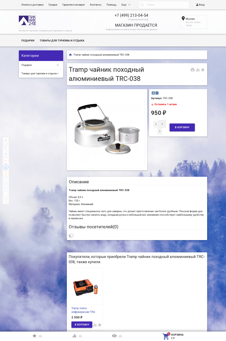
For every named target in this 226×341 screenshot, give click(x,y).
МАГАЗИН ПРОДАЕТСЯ (136, 25)
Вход (200, 4)
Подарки (27, 40)
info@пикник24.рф (138, 19)
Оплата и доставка (32, 4)
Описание (79, 181)
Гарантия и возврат (73, 4)
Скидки (53, 4)
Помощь (111, 4)
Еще (124, 4)
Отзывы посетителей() (93, 226)
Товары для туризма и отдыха (62, 40)
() (37, 335)
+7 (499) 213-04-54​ (131, 15)
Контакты (95, 4)
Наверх (212, 324)
